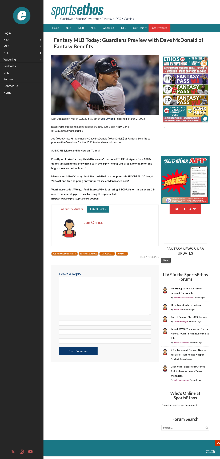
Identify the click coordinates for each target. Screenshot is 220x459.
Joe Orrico (107, 118)
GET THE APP (185, 209)
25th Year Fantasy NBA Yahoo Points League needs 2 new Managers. (188, 371)
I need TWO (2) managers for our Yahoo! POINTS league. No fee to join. (190, 334)
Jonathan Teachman (183, 297)
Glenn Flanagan (181, 321)
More (166, 260)
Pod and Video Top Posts (64, 254)
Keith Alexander (181, 342)
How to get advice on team (186, 305)
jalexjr (176, 359)
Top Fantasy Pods (88, 254)
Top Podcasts (107, 254)
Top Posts (122, 254)
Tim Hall (178, 309)
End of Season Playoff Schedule (189, 317)
